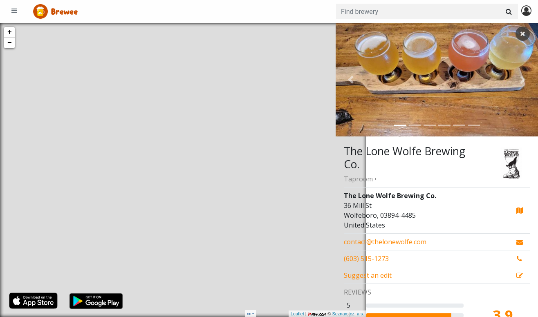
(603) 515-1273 (366, 258)
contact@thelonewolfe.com (385, 241)
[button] (351, 79)
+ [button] (9, 32)
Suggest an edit (368, 275)
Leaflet (266, 313)
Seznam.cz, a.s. (318, 313)
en (249, 313)
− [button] (9, 43)
